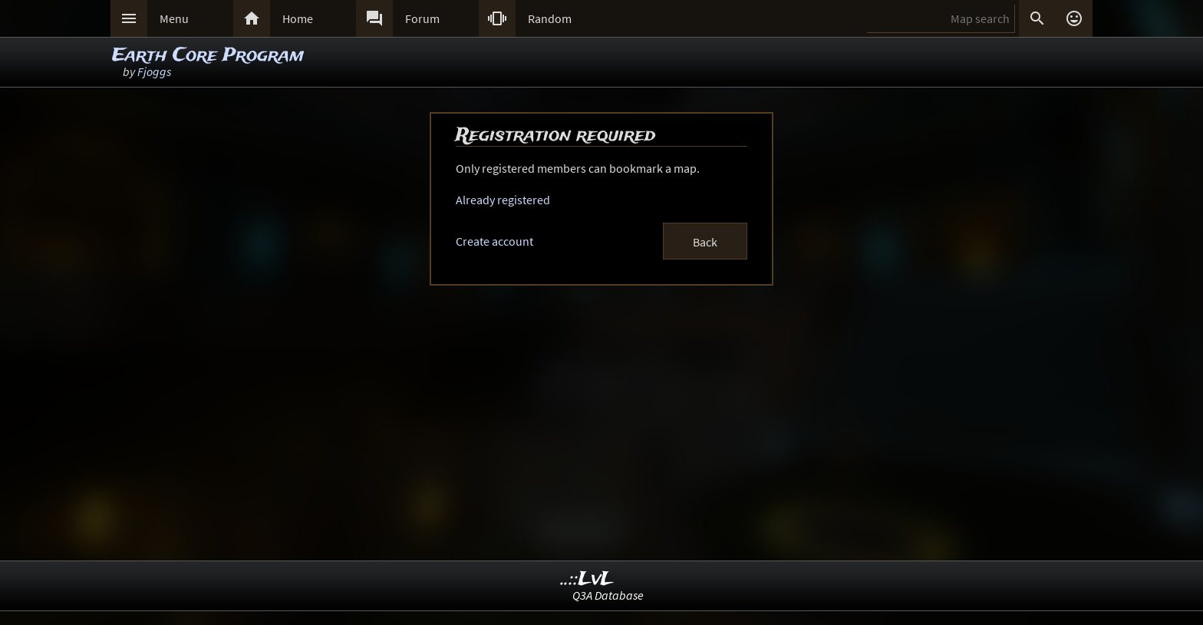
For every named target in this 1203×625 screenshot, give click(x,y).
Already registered (503, 199)
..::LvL (587, 579)
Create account (494, 241)
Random (550, 18)
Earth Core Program (208, 55)
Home (297, 18)
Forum (422, 18)
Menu (174, 18)
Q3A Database (608, 595)
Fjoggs (154, 71)
